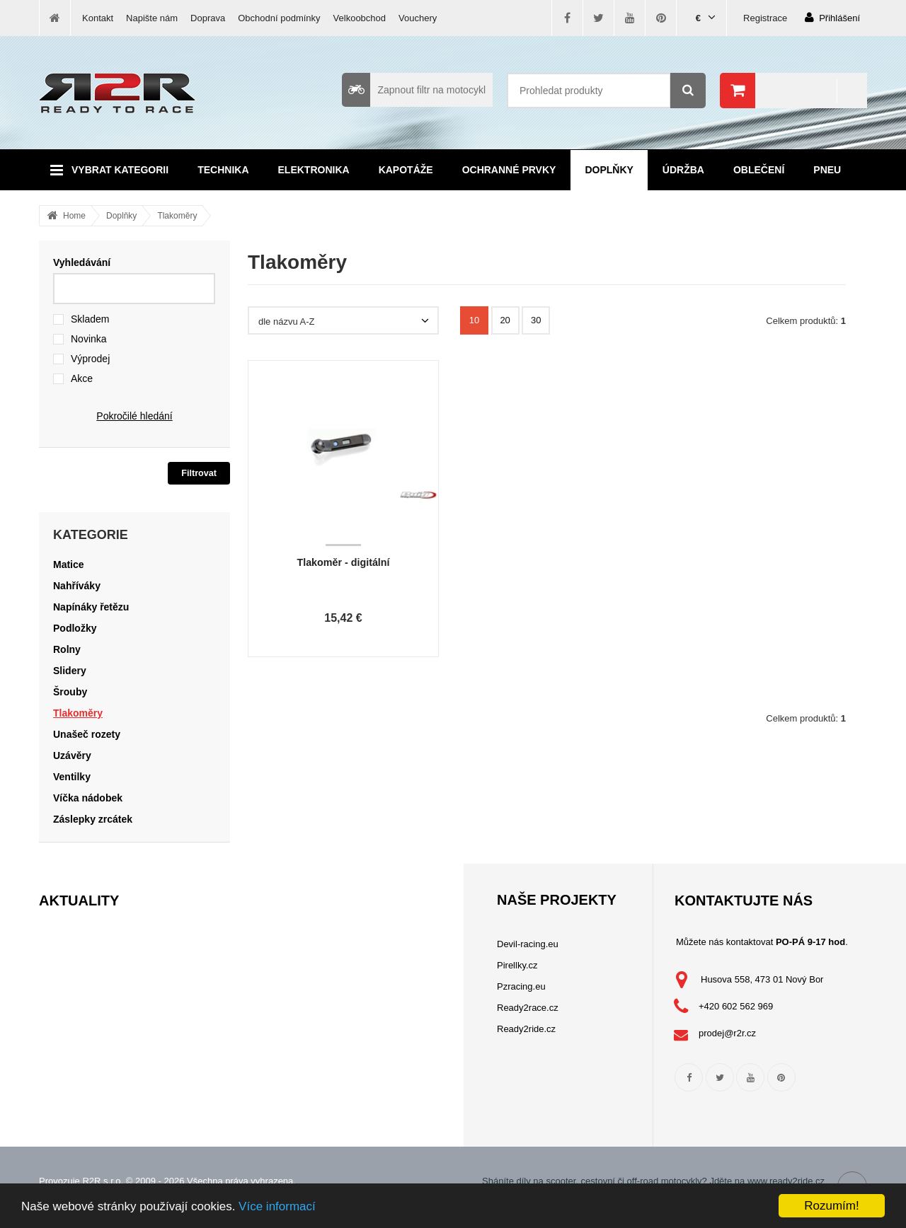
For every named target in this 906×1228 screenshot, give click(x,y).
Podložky (74, 628)
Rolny (67, 649)
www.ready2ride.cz (786, 1181)
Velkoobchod (359, 18)
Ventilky (72, 776)
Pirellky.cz (517, 965)
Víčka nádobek (87, 798)
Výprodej (90, 359)
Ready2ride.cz (526, 1029)
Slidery (69, 670)
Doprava (207, 18)
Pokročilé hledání (134, 416)
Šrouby (70, 691)
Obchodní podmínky (279, 18)
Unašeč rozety (86, 734)
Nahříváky (77, 585)
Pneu (827, 169)
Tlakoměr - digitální (343, 562)
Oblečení (758, 169)
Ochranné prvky (509, 169)
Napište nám (152, 18)
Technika (222, 169)
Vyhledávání (81, 262)
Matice (68, 564)
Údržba (683, 169)
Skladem (90, 319)
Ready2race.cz (527, 1007)
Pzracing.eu (521, 986)
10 (474, 320)
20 (505, 320)
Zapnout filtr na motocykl (414, 90)
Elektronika (314, 169)
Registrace (765, 18)
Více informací (277, 1206)
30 (536, 320)
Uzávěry (72, 755)
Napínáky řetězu (91, 607)
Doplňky (609, 169)
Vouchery (417, 18)
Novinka (89, 339)
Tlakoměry (177, 216)
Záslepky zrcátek (92, 819)
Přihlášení (832, 17)
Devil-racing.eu (527, 944)
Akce (82, 378)
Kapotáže (406, 169)
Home (74, 216)
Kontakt (97, 18)
